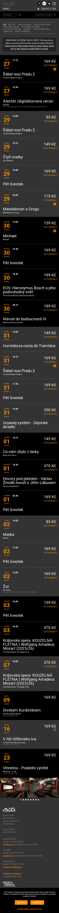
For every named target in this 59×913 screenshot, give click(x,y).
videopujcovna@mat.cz (12, 867)
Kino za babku (25, 25)
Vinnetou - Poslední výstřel (25, 768)
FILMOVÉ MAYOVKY (41, 29)
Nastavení (21, 903)
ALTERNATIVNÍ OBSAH (31, 27)
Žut (6, 586)
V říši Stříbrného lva (19, 739)
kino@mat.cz (8, 856)
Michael (9, 236)
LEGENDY (27, 29)
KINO (6, 8)
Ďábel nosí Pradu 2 (19, 74)
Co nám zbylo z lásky (21, 452)
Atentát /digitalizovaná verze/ (28, 101)
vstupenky (50, 65)
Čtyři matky (13, 157)
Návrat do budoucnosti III (24, 319)
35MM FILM (7, 31)
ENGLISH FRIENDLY (22, 31)
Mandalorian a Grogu (21, 209)
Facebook (7, 873)
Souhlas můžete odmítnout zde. (29, 909)
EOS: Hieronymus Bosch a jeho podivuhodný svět (29, 290)
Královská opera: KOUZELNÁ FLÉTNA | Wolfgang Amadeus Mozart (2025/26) (29, 644)
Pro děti (12, 25)
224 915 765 (48, 9)
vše (4, 25)
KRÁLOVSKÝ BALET (11, 27)
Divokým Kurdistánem (22, 710)
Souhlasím (37, 903)
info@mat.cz (8, 844)
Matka (8, 534)
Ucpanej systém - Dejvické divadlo (25, 425)
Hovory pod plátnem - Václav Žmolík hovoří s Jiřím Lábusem (29, 481)
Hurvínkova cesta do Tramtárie (29, 346)
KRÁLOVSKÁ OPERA (42, 25)
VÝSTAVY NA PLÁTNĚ (12, 29)
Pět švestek (13, 184)
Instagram (16, 873)
